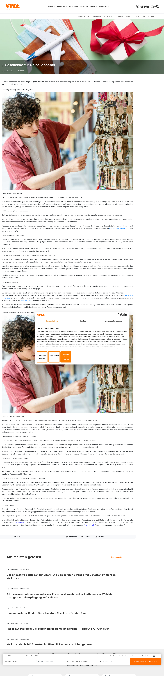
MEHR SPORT (43, 663)
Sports (120, 16)
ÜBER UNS (100, 631)
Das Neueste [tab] (123, 87)
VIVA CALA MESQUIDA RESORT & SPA (17, 639)
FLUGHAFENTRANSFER (133, 638)
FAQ (12, 671)
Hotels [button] (52, 6)
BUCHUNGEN (73, 631)
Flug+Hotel (75, 6)
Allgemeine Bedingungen (110, 671)
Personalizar (82, 357)
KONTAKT (99, 634)
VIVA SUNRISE (14, 643)
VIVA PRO (71, 644)
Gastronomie (109, 16)
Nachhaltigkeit (148, 16)
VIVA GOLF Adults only (18, 650)
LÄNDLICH (42, 660)
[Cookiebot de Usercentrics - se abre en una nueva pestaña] (117, 317)
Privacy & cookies (69, 671)
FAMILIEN (42, 634)
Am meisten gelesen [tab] (135, 82)
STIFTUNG (99, 643)
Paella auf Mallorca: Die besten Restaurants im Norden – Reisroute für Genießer (137, 189)
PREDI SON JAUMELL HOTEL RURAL (19, 659)
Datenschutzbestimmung (49, 671)
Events (128, 16)
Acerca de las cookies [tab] (113, 324)
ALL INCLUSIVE (44, 648)
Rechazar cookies (52, 357)
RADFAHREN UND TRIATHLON (45, 652)
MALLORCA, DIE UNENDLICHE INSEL (106, 639)
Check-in (95, 6)
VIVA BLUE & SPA (16, 634)
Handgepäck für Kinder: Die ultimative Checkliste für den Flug (136, 167)
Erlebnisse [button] (63, 6)
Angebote (86, 6)
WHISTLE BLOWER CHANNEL (26, 671)
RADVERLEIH (129, 634)
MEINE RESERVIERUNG (75, 638)
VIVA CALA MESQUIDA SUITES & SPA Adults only (18, 654)
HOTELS (13, 631)
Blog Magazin (106, 6)
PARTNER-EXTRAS (133, 631)
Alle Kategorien (84, 16)
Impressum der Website (88, 671)
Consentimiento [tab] (52, 324)
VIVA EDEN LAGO (16, 646)
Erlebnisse (97, 16)
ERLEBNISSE (44, 631)
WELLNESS (42, 641)
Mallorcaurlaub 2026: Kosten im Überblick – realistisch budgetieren (136, 212)
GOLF (41, 656)
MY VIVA (70, 634)
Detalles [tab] (83, 324)
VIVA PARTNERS (73, 641)
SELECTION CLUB (45, 644)
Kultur (137, 16)
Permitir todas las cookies (112, 357)
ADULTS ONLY (43, 638)
